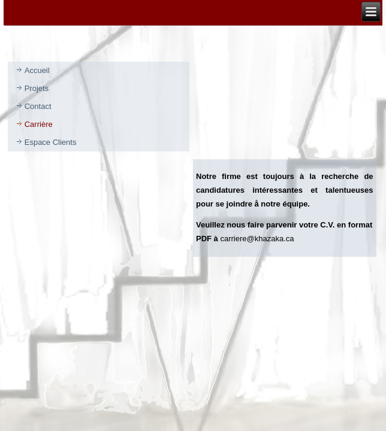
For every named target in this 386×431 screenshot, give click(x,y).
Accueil (37, 70)
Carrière (39, 124)
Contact (38, 106)
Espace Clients (51, 142)
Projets (37, 88)
